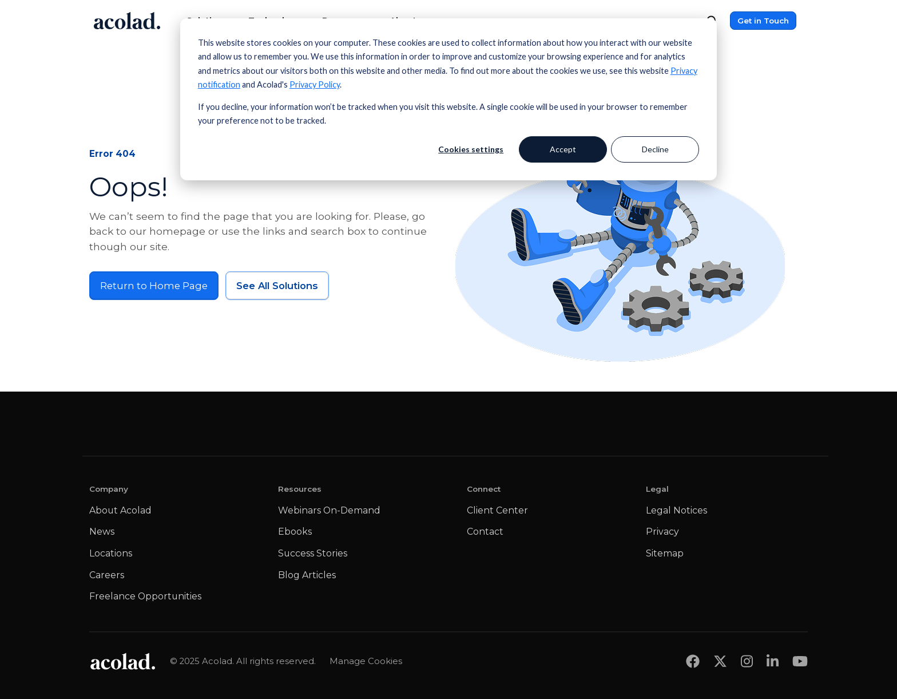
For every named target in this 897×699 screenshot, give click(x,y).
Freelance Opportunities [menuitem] (145, 596)
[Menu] (799, 20)
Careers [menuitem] (106, 575)
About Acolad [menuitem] (120, 510)
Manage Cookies (366, 661)
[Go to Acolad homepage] (127, 20)
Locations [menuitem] (110, 553)
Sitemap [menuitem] (665, 553)
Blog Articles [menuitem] (307, 575)
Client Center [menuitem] (497, 510)
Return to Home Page (154, 285)
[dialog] (448, 99)
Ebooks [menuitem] (295, 531)
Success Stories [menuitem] (312, 553)
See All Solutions (277, 285)
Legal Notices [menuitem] (676, 510)
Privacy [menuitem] (662, 531)
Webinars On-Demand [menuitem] (329, 510)
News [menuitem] (101, 531)
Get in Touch (763, 20)
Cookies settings (470, 149)
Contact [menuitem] (485, 531)
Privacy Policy (314, 84)
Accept (563, 149)
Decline (655, 149)
